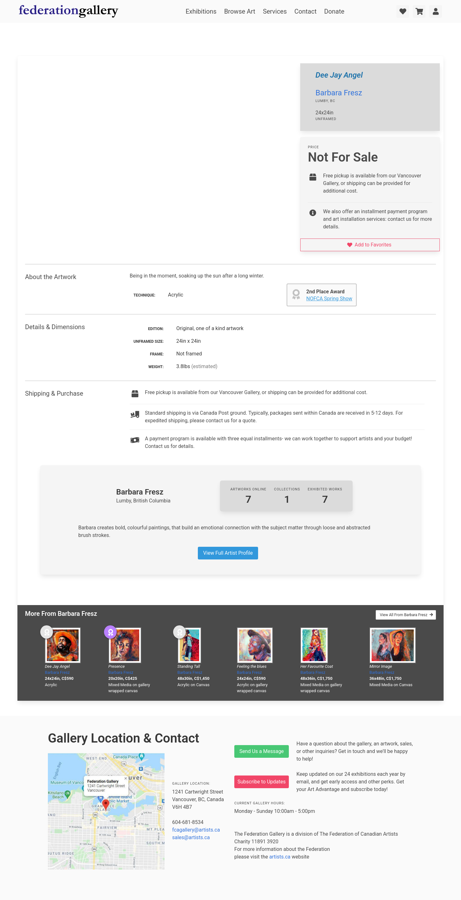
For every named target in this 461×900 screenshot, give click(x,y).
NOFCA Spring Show (329, 299)
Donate (334, 11)
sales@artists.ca (191, 837)
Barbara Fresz (338, 92)
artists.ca (279, 857)
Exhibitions (200, 11)
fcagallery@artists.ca (196, 830)
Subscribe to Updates (261, 782)
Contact (306, 11)
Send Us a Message (261, 751)
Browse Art (239, 11)
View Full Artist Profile (228, 553)
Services (275, 11)
